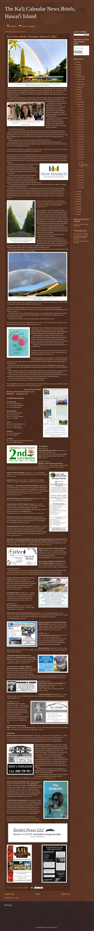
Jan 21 (80, 131)
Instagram (54, 149)
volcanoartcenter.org (15, 494)
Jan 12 (80, 154)
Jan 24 (80, 124)
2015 (77, 201)
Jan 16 (80, 144)
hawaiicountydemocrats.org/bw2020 (16, 574)
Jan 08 (80, 170)
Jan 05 (80, 177)
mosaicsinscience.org (49, 778)
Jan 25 (80, 121)
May (78, 94)
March (78, 99)
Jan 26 (80, 119)
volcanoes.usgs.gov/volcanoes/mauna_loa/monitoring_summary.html (25, 380)
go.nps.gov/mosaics (35, 778)
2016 (77, 199)
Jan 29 (80, 111)
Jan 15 (80, 147)
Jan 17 (80, 142)
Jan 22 (80, 129)
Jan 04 (80, 180)
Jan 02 (80, 185)
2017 (77, 196)
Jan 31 (80, 106)
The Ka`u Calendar (28, 26)
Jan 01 (80, 187)
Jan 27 (80, 116)
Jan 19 (80, 136)
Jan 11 (80, 157)
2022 (77, 69)
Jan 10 (80, 159)
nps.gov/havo (26, 522)
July (78, 89)
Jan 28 (80, 114)
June (78, 92)
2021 (77, 72)
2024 (77, 64)
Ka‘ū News (13, 26)
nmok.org (29, 469)
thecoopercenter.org (39, 482)
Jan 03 (80, 182)
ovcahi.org (44, 457)
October (79, 81)
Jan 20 (80, 134)
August (79, 87)
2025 (77, 62)
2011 (77, 211)
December (80, 76)
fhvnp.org (23, 618)
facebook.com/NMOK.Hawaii (40, 469)
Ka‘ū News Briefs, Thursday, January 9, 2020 (31, 36)
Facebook (40, 149)
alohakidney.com (12, 720)
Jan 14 (80, 149)
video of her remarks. (19, 129)
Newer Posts (9, 894)
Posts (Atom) (15, 897)
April (78, 97)
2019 (77, 191)
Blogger (55, 927)
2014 (77, 204)
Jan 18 (80, 139)
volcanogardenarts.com (29, 513)
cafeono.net (41, 513)
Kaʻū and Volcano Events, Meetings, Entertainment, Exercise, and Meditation (24, 392)
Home (38, 894)
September (80, 84)
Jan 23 (80, 126)
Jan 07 (80, 172)
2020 (77, 74)
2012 (77, 209)
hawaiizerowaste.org (16, 318)
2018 (77, 194)
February (79, 102)
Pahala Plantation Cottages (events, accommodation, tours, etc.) (81, 237)
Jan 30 (80, 109)
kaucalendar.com (36, 151)
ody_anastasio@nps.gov (15, 778)
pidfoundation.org (21, 813)
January (79, 104)
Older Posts (66, 894)
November (80, 79)
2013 (77, 206)
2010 (77, 214)
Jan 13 (80, 152)
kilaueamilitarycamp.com (24, 600)
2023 (77, 67)
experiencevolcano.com (15, 513)
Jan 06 (80, 175)
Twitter (61, 149)
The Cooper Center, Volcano (81, 233)
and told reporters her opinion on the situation (28, 123)
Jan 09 (80, 162)
